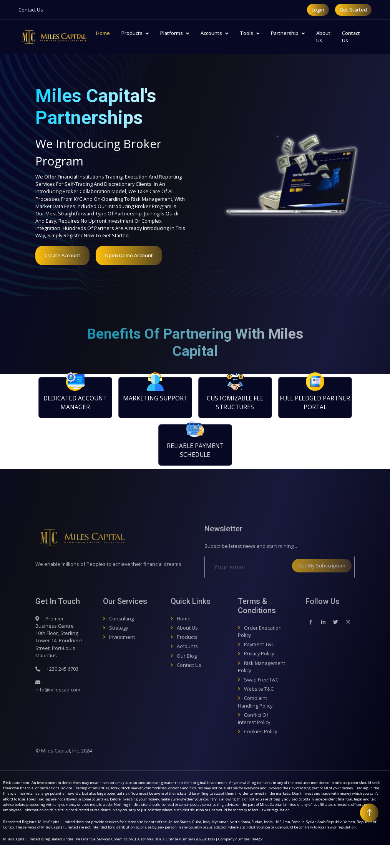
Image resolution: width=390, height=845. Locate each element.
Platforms (171, 33)
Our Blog (187, 655)
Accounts (211, 33)
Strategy (118, 627)
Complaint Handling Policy (255, 702)
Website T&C (259, 688)
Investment (122, 636)
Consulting (121, 618)
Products (132, 33)
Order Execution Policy (260, 631)
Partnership (285, 33)
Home (103, 33)
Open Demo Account (129, 255)
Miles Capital (55, 750)
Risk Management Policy (261, 667)
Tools (246, 33)
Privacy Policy (259, 653)
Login (318, 9)
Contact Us (30, 9)
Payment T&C (259, 644)
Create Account (62, 255)
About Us (323, 37)
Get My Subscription (321, 565)
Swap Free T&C (261, 679)
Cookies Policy (260, 731)
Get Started (353, 9)
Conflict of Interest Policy (254, 718)
